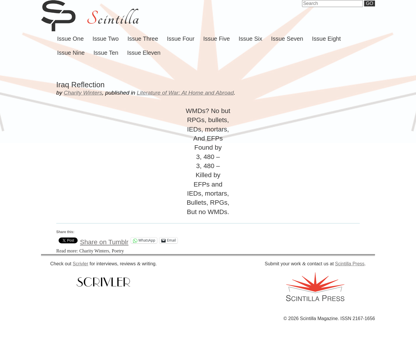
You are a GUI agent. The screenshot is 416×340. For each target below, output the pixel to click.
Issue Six (250, 38)
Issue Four (181, 38)
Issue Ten (105, 52)
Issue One (70, 38)
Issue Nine (71, 52)
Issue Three (142, 38)
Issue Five (216, 38)
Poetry (118, 250)
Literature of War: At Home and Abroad (185, 93)
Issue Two (106, 38)
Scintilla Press (349, 263)
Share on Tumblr (104, 240)
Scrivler (80, 263)
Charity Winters (83, 93)
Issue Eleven (144, 52)
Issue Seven (287, 38)
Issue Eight (326, 38)
